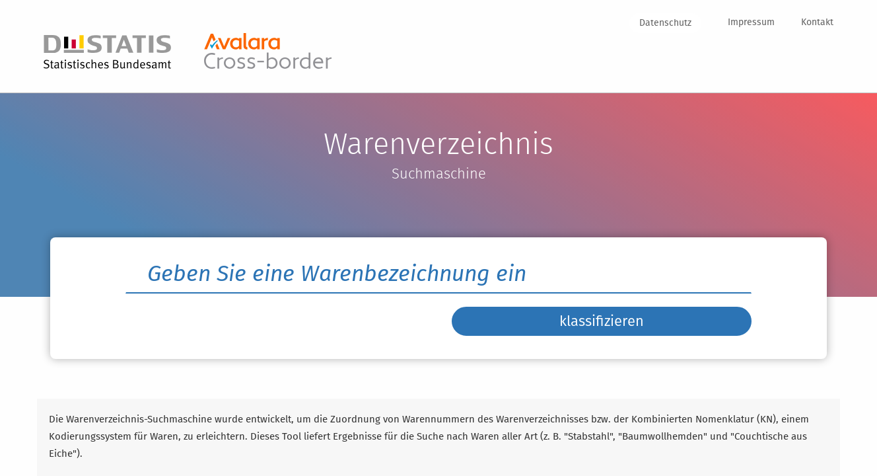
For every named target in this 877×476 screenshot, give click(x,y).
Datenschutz (665, 22)
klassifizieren (601, 331)
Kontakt (817, 22)
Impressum (751, 22)
